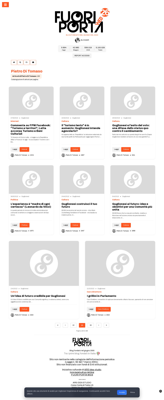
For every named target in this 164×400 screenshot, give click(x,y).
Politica (24, 225)
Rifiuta (132, 392)
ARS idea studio (92, 369)
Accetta (122, 392)
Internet (24, 149)
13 (73, 325)
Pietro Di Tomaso (19, 155)
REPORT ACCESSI (82, 56)
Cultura (75, 149)
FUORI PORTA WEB (82, 375)
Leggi (15, 149)
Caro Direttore (103, 309)
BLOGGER (82, 40)
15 (91, 325)
